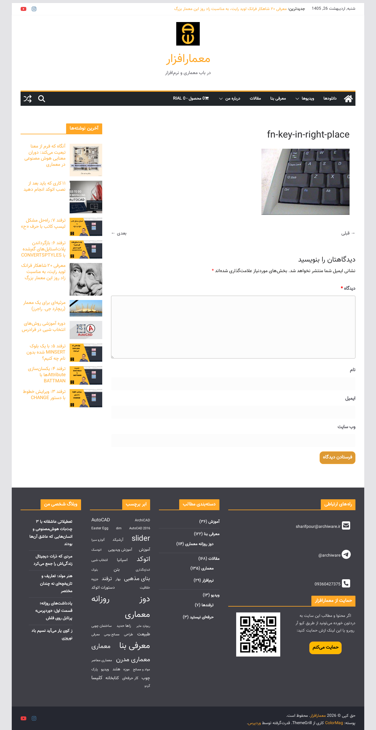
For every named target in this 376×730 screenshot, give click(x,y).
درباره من (232, 99)
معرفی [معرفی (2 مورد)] (95, 634)
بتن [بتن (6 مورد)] (117, 569)
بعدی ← (119, 233)
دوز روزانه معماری (199, 544)
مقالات (255, 99)
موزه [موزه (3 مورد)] (126, 669)
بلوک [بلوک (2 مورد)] (94, 569)
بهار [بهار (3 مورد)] (117, 579)
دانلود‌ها (330, 99)
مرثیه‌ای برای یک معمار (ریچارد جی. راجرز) (44, 306)
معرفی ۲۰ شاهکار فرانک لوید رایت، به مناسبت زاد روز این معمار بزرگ (230, 9)
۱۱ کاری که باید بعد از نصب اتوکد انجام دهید (45, 186)
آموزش (213, 522)
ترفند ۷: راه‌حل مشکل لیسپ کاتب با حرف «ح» (43, 223)
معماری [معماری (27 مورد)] (100, 646)
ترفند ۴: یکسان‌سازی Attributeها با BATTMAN (47, 375)
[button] (298, 99)
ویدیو (215, 595)
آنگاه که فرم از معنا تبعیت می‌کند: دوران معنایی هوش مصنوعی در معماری (45, 155)
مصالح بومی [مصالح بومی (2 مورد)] (112, 634)
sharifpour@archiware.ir (318, 527)
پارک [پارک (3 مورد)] (94, 669)
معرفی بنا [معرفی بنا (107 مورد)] (134, 646)
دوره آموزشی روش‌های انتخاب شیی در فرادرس (44, 327)
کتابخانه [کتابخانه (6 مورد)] (112, 678)
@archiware (329, 555)
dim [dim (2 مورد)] (119, 528)
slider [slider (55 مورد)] (141, 539)
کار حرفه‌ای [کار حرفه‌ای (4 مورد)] (130, 678)
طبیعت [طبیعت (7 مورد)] (143, 634)
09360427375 (327, 584)
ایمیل (350, 398)
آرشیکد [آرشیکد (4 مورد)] (118, 540)
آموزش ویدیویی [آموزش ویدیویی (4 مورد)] (120, 550)
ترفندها (208, 605)
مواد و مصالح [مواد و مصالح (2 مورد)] (141, 669)
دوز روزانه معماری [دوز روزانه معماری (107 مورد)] (120, 607)
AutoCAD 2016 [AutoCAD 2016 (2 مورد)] (139, 528)
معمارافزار (188, 59)
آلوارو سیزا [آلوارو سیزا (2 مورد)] (98, 540)
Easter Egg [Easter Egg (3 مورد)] (99, 528)
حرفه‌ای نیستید (202, 617)
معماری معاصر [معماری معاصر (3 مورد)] (101, 660)
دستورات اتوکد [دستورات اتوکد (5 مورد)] (103, 587)
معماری (207, 568)
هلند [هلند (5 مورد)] (116, 669)
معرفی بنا (278, 99)
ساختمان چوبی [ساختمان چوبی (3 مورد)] (101, 626)
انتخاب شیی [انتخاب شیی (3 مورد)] (99, 560)
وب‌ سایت (346, 427)
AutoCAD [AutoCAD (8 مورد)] (100, 520)
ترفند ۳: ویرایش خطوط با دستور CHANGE (44, 395)
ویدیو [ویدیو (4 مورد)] (105, 669)
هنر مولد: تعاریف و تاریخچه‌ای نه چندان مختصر (56, 583)
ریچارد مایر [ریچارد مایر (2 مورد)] (143, 626)
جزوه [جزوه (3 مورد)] (94, 579)
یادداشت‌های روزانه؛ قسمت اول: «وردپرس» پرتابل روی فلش (53, 611)
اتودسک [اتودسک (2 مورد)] (96, 550)
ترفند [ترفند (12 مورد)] (107, 579)
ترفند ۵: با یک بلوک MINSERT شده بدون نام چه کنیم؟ (46, 352)
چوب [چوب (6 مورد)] (146, 678)
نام (352, 370)
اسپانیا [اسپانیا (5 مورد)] (122, 560)
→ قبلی (348, 233)
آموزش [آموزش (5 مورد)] (144, 549)
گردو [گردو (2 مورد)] (147, 686)
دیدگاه (348, 288)
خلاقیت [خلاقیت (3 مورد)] (145, 588)
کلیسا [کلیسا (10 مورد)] (97, 678)
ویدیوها (308, 99)
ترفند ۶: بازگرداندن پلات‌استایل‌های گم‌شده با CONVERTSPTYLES (43, 249)
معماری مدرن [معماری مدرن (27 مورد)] (133, 659)
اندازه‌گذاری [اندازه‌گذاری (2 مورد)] (143, 569)
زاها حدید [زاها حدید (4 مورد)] (124, 626)
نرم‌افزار (208, 580)
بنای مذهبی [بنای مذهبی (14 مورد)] (137, 578)
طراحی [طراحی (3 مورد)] (128, 634)
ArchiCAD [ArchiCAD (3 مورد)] (142, 520)
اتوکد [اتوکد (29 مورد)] (143, 559)
